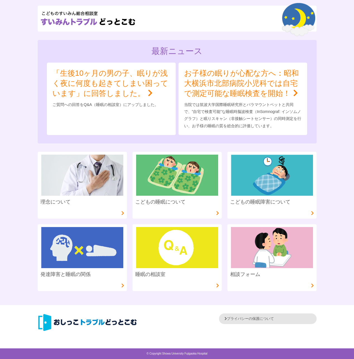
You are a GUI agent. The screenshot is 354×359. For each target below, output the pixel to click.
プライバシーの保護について (249, 319)
